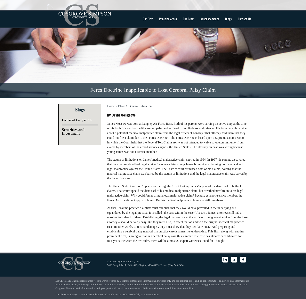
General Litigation (140, 106)
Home (111, 106)
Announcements (209, 19)
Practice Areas (168, 19)
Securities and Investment (73, 131)
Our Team (188, 19)
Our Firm (148, 19)
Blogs (228, 19)
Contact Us (244, 19)
